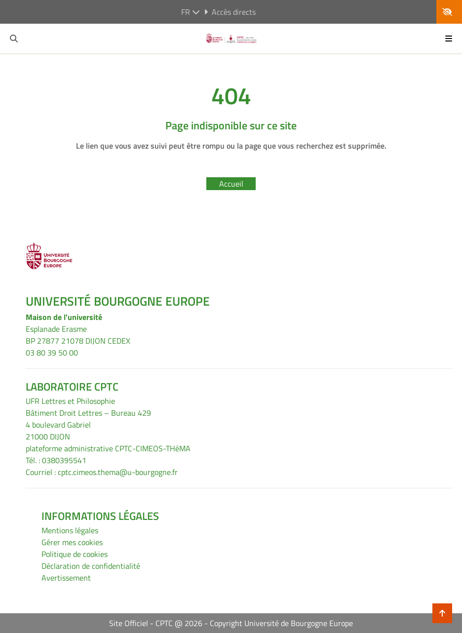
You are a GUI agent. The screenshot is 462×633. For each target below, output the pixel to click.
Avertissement (66, 578)
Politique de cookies (74, 554)
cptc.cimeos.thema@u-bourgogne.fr (118, 472)
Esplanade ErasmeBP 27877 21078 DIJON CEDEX (78, 335)
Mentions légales (69, 530)
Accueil (231, 184)
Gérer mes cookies (72, 542)
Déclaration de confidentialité (90, 566)
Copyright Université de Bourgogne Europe (281, 623)
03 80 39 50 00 (52, 352)
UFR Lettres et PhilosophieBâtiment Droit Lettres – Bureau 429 (88, 407)
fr (190, 12)
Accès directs (230, 12)
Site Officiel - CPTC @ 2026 (155, 623)
